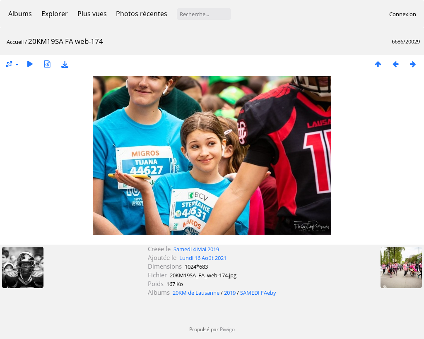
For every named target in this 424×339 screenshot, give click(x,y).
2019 (230, 292)
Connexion (402, 14)
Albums (20, 13)
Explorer (54, 13)
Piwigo (227, 329)
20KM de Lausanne (196, 292)
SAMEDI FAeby (258, 292)
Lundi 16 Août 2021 (202, 258)
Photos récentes (141, 13)
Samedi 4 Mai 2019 (196, 249)
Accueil (15, 42)
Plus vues (92, 13)
